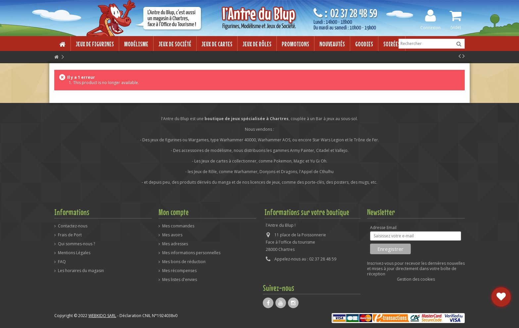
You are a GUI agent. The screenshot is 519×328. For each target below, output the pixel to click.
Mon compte (174, 212)
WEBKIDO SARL (102, 315)
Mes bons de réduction (184, 261)
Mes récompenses (179, 270)
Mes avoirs (172, 235)
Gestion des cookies (416, 279)
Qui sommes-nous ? (76, 244)
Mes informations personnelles (191, 253)
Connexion (430, 27)
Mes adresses (175, 244)
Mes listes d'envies (179, 279)
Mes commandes (178, 226)
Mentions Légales (74, 253)
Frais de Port (70, 235)
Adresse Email (383, 227)
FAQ (62, 261)
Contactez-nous (72, 226)
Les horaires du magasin (81, 270)
